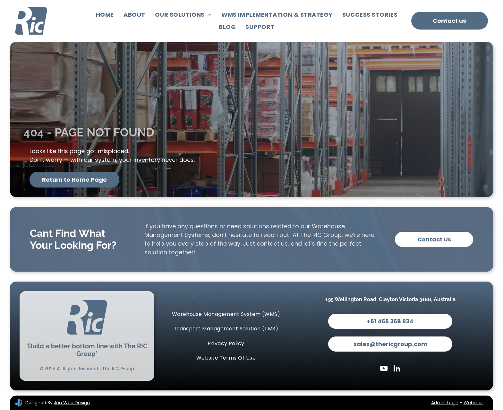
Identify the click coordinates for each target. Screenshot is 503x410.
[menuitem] (105, 15)
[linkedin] (396, 369)
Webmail (473, 402)
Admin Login (444, 402)
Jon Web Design (72, 402)
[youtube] (383, 369)
